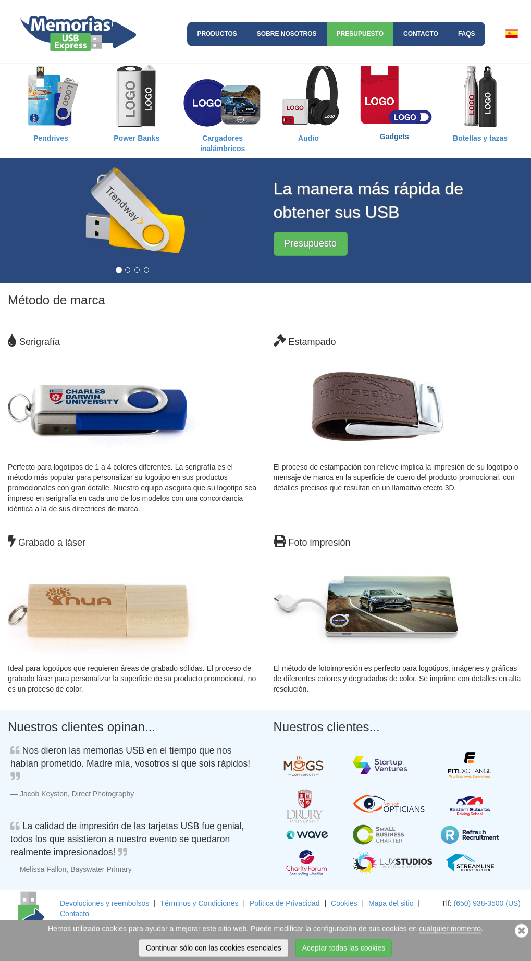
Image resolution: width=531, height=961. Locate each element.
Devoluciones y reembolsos (104, 903)
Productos (217, 34)
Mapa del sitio (390, 903)
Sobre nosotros (287, 34)
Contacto (420, 34)
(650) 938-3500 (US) (487, 903)
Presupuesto (360, 34)
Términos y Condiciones (199, 903)
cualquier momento (450, 939)
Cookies (344, 903)
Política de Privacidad (285, 903)
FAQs (466, 34)
